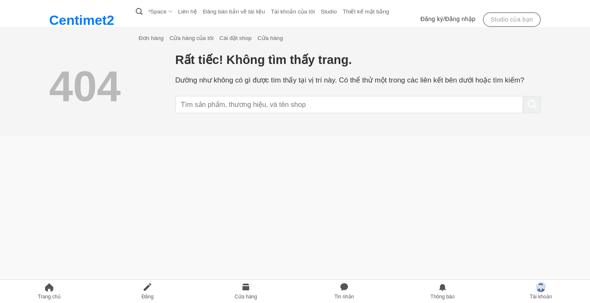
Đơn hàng (151, 38)
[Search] (139, 11)
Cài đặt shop (235, 38)
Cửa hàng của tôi (191, 38)
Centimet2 (81, 20)
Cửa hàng (270, 38)
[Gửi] (532, 105)
